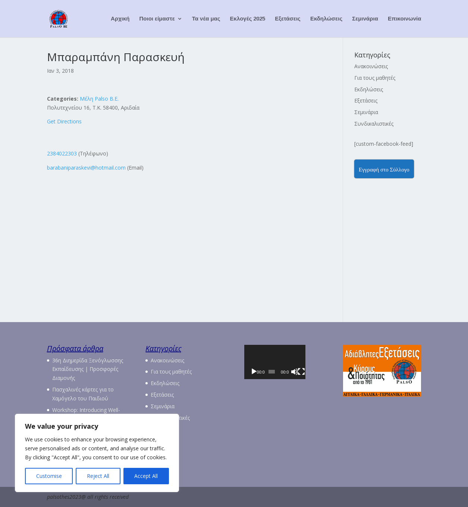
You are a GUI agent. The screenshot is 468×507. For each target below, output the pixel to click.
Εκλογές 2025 (248, 19)
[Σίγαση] (306, 381)
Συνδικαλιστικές (373, 123)
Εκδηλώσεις (326, 19)
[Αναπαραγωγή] (254, 381)
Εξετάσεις (288, 19)
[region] (97, 453)
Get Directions (64, 121)
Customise (49, 475)
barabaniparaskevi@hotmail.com (86, 167)
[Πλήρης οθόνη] (315, 381)
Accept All (146, 475)
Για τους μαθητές (374, 77)
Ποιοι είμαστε (157, 19)
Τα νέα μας (206, 19)
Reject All (98, 475)
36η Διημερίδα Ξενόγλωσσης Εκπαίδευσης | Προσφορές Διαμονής (87, 369)
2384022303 (62, 153)
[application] (283, 367)
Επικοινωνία (404, 19)
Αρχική (120, 19)
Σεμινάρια (365, 19)
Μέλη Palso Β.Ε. (99, 98)
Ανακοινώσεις (371, 66)
